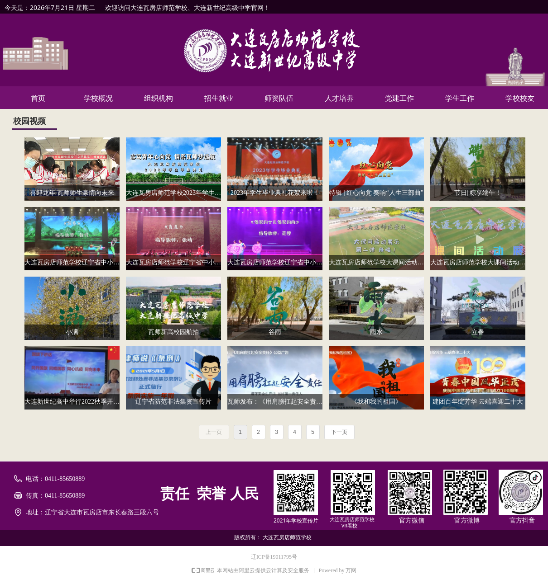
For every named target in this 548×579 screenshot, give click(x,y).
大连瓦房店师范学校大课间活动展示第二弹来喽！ (376, 262)
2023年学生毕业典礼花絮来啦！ (275, 192)
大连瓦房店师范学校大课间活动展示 (477, 262)
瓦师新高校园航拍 (173, 332)
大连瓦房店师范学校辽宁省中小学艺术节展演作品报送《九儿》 (173, 262)
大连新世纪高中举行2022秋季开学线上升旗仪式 (72, 401)
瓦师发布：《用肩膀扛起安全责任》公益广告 (274, 401)
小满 (72, 332)
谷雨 (275, 332)
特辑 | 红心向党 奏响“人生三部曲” (376, 192)
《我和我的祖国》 (376, 401)
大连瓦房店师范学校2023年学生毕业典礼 (173, 192)
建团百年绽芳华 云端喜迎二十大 (478, 401)
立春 (477, 332)
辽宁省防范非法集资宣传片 (173, 401)
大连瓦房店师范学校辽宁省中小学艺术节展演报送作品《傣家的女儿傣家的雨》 (274, 262)
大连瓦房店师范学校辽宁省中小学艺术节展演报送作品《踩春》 (72, 262)
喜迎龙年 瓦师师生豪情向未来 (72, 192)
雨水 (376, 332)
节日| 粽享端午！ (477, 192)
